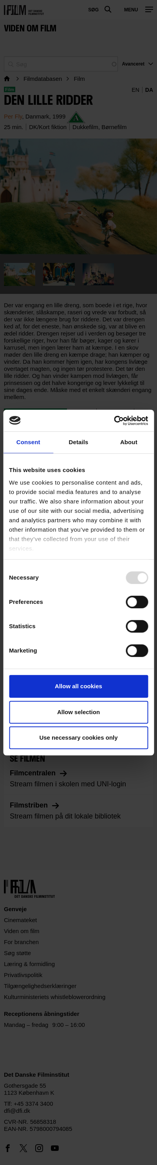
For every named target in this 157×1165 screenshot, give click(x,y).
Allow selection (78, 712)
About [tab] (128, 442)
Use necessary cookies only (78, 737)
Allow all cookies (78, 686)
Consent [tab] (28, 442)
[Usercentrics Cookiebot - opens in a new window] (113, 421)
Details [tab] (78, 442)
